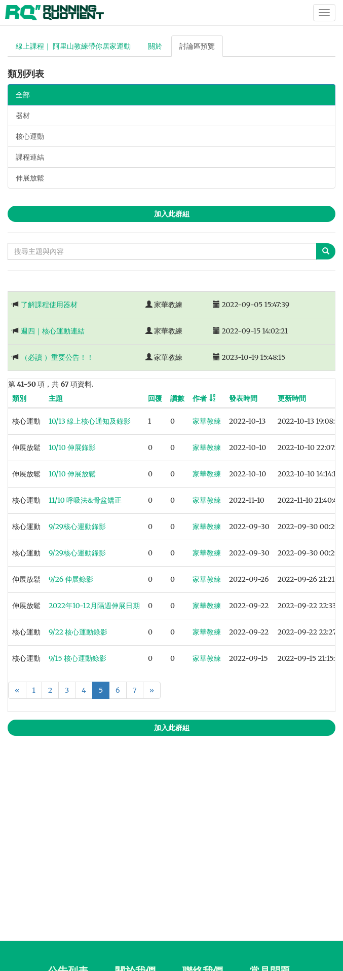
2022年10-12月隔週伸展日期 (94, 605)
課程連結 (30, 157)
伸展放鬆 (30, 177)
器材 (23, 115)
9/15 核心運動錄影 (77, 658)
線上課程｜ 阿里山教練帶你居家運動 (73, 46)
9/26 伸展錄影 (71, 579)
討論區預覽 (197, 46)
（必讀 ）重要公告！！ (57, 357)
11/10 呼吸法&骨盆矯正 (85, 500)
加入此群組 (171, 213)
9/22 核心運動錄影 (78, 632)
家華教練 (207, 421)
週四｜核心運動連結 (53, 330)
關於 (155, 46)
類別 (19, 398)
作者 (200, 398)
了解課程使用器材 (49, 304)
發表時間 (243, 398)
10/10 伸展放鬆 (72, 473)
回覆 (155, 398)
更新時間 (292, 398)
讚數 (177, 398)
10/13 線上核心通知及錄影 (90, 421)
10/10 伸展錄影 (72, 447)
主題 (56, 398)
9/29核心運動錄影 (77, 526)
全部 (23, 94)
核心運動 (30, 136)
